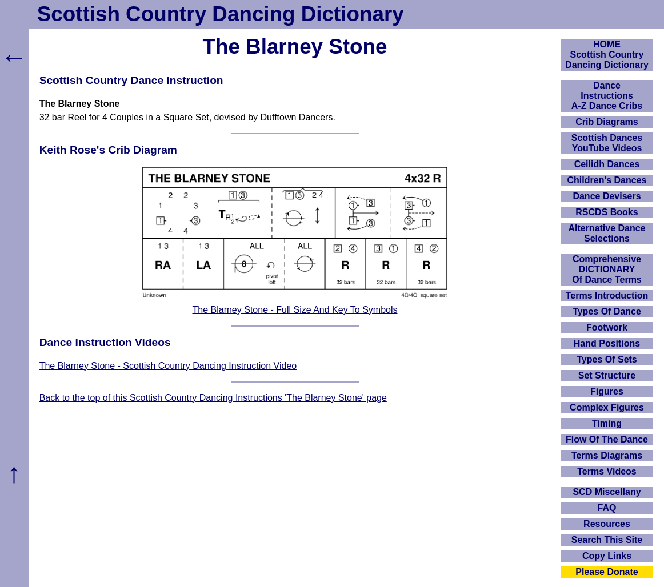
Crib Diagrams (606, 122)
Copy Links (606, 556)
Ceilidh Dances (607, 164)
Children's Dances (607, 180)
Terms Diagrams (606, 455)
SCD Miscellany (607, 492)
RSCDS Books (606, 212)
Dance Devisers (607, 196)
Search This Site (607, 540)
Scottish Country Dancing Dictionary (220, 14)
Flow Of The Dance (607, 439)
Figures (606, 391)
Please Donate (606, 572)
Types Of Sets (607, 359)
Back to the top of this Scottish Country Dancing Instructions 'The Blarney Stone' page (213, 398)
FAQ (607, 508)
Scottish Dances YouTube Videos (606, 143)
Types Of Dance (607, 311)
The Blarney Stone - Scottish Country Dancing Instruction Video (168, 366)
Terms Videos (606, 471)
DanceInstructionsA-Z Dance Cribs (606, 96)
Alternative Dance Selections (606, 233)
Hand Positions (607, 343)
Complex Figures (607, 407)
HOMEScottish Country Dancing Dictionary (607, 54)
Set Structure (606, 375)
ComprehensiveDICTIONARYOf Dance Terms (607, 269)
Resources (606, 524)
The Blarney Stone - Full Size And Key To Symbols (295, 310)
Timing (607, 423)
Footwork (606, 327)
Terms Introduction (607, 295)
